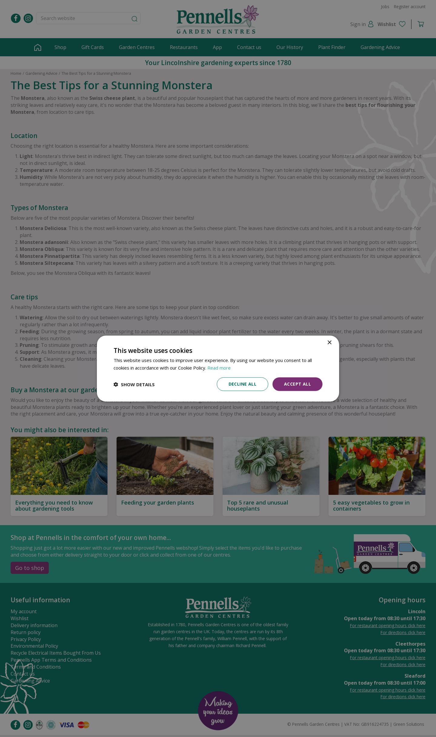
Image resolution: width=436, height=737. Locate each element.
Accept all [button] (297, 384)
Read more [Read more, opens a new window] (219, 367)
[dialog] (218, 368)
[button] (134, 384)
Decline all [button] (242, 384)
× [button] (329, 342)
